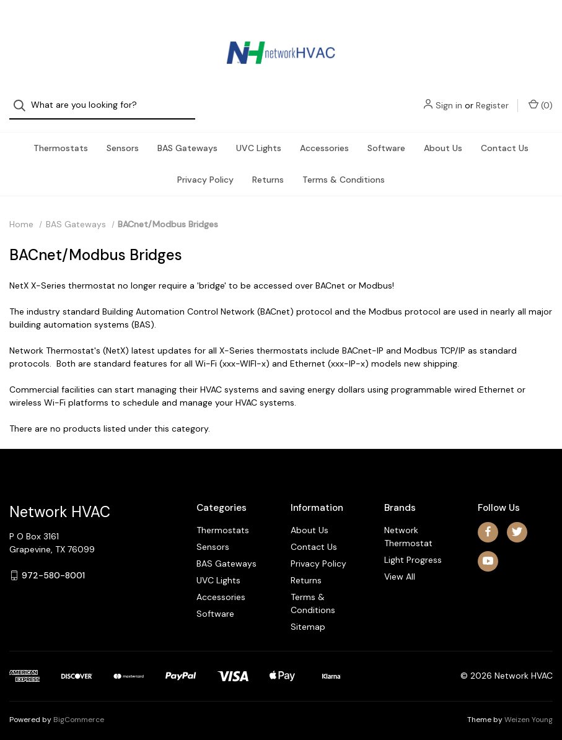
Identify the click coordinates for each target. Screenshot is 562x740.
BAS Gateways (187, 136)
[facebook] (488, 521)
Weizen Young (528, 708)
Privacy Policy (205, 168)
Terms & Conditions (343, 168)
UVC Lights (258, 136)
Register (492, 26)
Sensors (123, 136)
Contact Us (505, 136)
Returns (268, 168)
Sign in (449, 26)
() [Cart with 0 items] (541, 26)
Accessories (324, 136)
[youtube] (488, 550)
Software (386, 136)
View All (399, 565)
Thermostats (60, 136)
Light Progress (413, 548)
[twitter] (517, 521)
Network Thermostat (408, 525)
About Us (443, 136)
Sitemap (308, 615)
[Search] (23, 26)
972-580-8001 (53, 564)
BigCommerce (78, 708)
